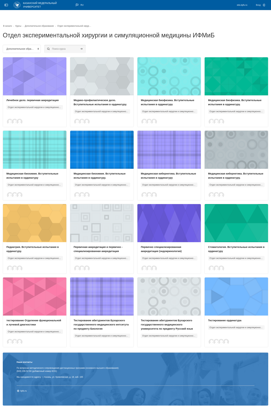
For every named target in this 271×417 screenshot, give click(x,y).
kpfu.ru (34, 397)
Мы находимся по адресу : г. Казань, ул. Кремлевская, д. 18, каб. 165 (61, 383)
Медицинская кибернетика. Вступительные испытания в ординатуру (161, 171)
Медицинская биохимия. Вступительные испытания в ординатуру (37, 171)
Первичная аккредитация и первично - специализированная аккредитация (101, 249)
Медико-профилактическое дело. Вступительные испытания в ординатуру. (102, 94)
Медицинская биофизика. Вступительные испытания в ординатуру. (223, 94)
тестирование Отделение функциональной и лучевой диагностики (36, 326)
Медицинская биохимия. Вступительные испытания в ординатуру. (99, 171)
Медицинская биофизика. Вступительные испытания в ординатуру (161, 94)
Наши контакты (35, 368)
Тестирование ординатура (221, 322)
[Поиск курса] (76, 38)
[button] (79, 5)
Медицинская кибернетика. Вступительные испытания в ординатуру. (223, 171)
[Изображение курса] (43, 66)
